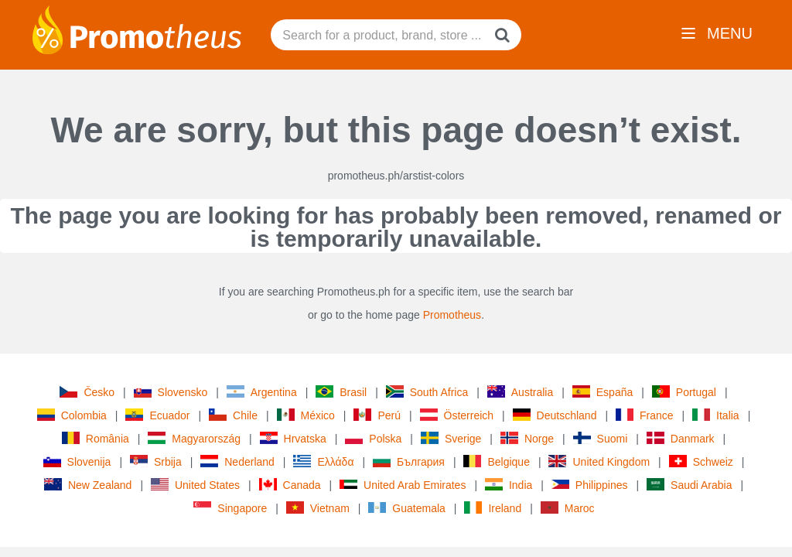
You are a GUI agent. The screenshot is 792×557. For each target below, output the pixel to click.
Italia (715, 415)
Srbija (156, 461)
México (306, 415)
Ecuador (157, 415)
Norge (527, 438)
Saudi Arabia (689, 484)
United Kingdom (599, 461)
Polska (373, 438)
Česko (87, 391)
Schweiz (701, 461)
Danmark (681, 438)
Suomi (600, 438)
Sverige (451, 438)
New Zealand (88, 484)
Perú (377, 415)
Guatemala (406, 508)
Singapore (230, 507)
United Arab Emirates (403, 485)
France (645, 415)
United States (195, 484)
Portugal (684, 391)
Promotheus (452, 315)
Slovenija (77, 461)
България (409, 461)
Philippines (589, 485)
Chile (233, 415)
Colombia (72, 415)
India (508, 484)
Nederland (237, 461)
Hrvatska (293, 438)
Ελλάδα (323, 461)
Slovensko (171, 391)
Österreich (457, 415)
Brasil (341, 391)
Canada (290, 484)
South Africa (427, 391)
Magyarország (194, 438)
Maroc (568, 507)
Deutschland (555, 415)
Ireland (492, 507)
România (95, 438)
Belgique (496, 461)
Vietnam (318, 507)
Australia (520, 391)
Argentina (262, 391)
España (602, 391)
